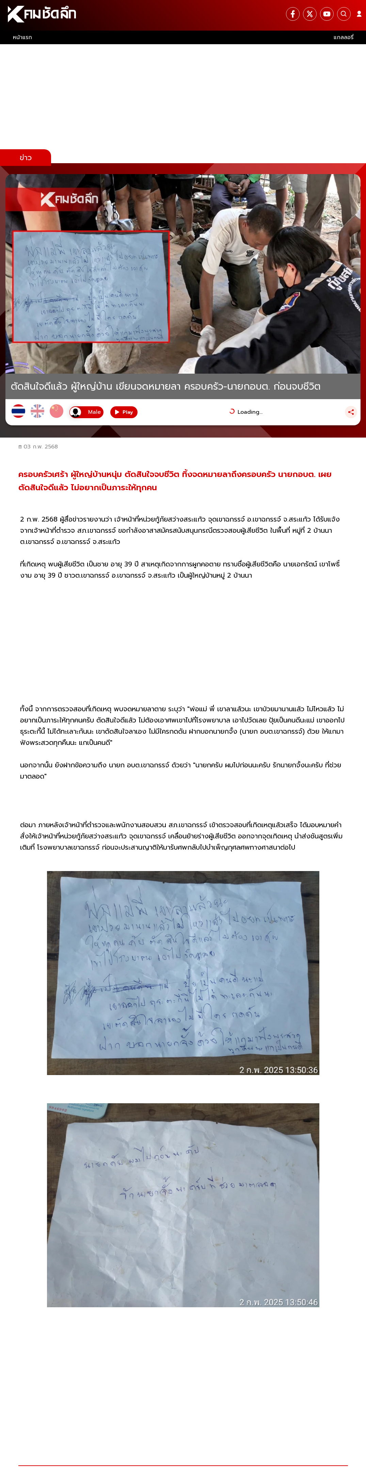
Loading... (250, 412)
